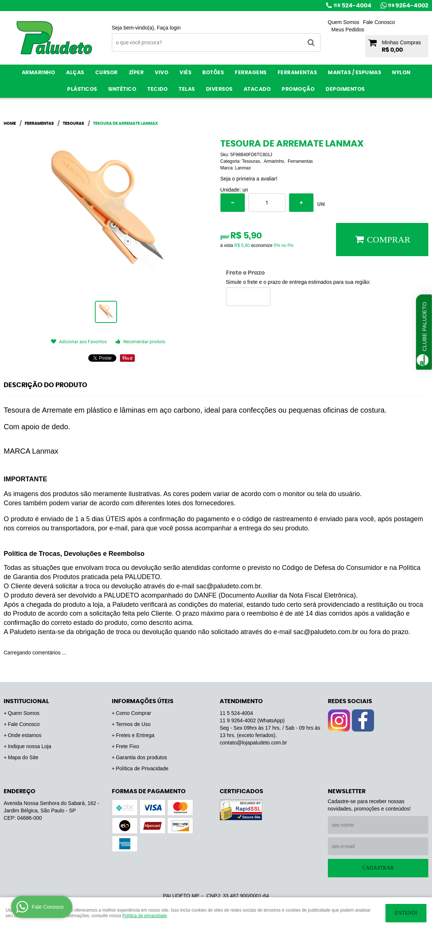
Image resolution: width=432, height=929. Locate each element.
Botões (213, 72)
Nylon (401, 72)
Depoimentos (345, 89)
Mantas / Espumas (354, 72)
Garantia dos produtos (141, 757)
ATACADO (257, 89)
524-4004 (352, 5)
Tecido (157, 89)
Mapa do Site (23, 757)
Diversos (219, 89)
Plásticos (82, 89)
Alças (75, 72)
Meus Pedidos (348, 29)
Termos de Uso (133, 724)
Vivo (161, 72)
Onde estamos (24, 735)
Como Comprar (133, 713)
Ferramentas (297, 72)
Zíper (136, 72)
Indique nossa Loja (29, 746)
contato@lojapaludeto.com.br (253, 743)
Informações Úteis (143, 701)
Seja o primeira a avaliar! (249, 179)
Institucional (26, 701)
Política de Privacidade (142, 768)
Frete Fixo (127, 746)
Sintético (122, 89)
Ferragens (251, 72)
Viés (185, 72)
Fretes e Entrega (135, 735)
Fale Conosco (379, 22)
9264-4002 (408, 5)
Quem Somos (344, 22)
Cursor (106, 72)
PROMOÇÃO (298, 89)
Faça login (169, 28)
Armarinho (38, 72)
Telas (187, 89)
